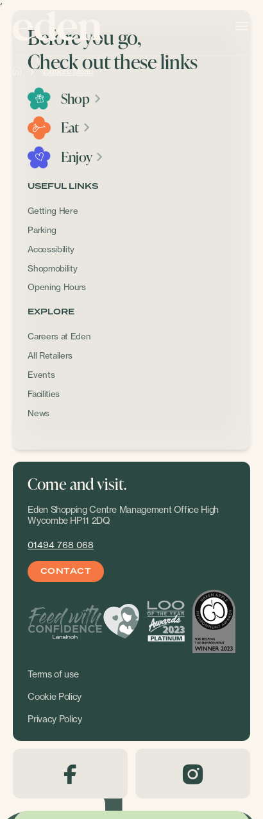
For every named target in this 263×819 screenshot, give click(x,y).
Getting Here (53, 211)
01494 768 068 (61, 545)
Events (41, 374)
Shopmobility (52, 268)
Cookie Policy (54, 696)
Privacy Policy (54, 719)
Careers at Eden (59, 336)
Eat (76, 127)
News (38, 413)
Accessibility (51, 249)
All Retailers (50, 355)
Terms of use (53, 674)
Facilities (44, 394)
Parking (42, 230)
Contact (65, 571)
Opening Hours (57, 287)
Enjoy (82, 157)
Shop (81, 99)
